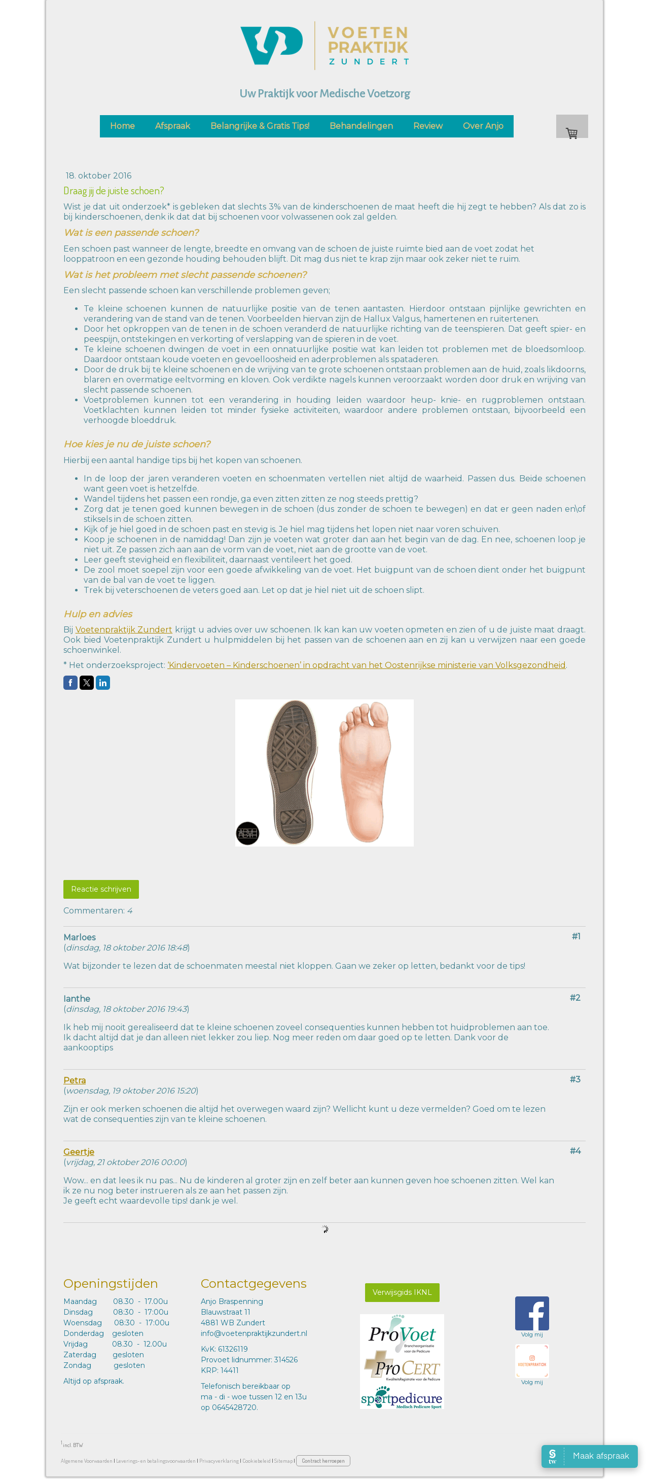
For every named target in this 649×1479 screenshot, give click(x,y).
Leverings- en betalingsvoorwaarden (156, 1460)
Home (122, 126)
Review (428, 126)
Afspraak (172, 126)
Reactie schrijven (101, 889)
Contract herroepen (323, 1460)
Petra (74, 1080)
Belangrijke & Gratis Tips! (259, 126)
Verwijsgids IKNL (402, 1292)
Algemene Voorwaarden (87, 1460)
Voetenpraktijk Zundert (124, 630)
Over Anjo (483, 126)
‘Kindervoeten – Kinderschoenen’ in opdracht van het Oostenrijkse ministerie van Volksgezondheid (366, 665)
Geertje (78, 1152)
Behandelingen (361, 126)
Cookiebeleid (256, 1460)
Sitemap (283, 1460)
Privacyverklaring (219, 1460)
